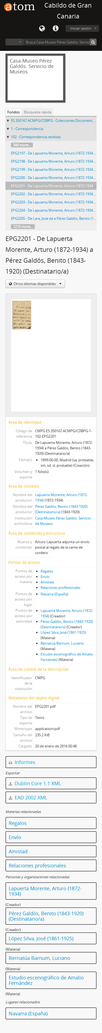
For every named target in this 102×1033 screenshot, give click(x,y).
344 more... (22, 145)
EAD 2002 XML (28, 797)
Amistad (47, 582)
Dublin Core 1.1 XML (35, 783)
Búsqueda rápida (37, 112)
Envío (45, 576)
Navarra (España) (54, 594)
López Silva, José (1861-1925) (63, 632)
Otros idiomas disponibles (37, 283)
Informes (22, 762)
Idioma (42, 28)
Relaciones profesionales (60, 587)
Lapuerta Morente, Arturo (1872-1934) (45, 891)
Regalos (47, 571)
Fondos (13, 112)
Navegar (14, 42)
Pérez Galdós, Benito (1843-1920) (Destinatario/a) (46, 916)
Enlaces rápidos (55, 28)
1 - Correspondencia (27, 128)
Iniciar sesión (80, 28)
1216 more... (23, 226)
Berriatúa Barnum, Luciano (62, 643)
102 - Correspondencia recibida (36, 136)
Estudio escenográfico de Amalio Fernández (46, 980)
